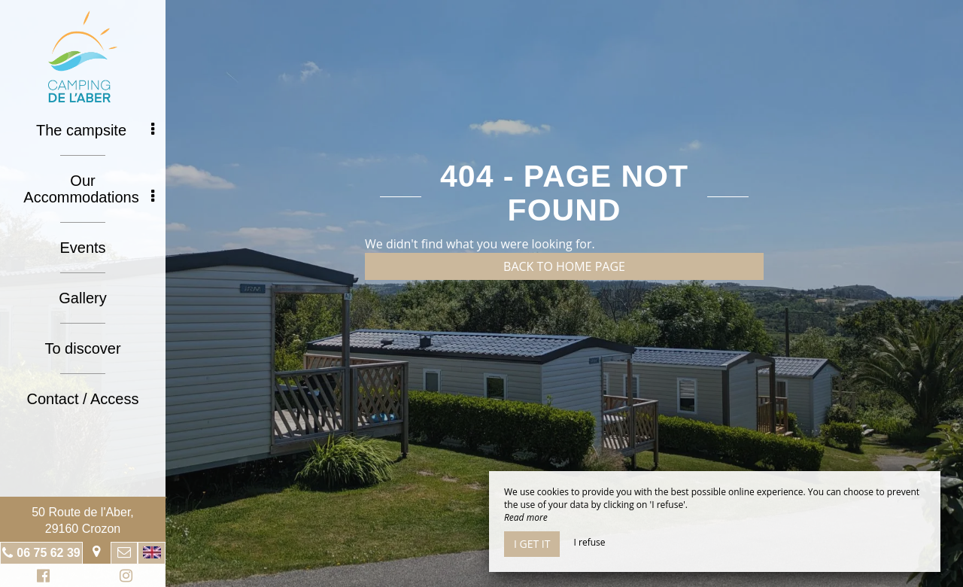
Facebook (41, 577)
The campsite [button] (95, 130)
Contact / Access (83, 399)
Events (82, 247)
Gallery (82, 298)
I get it (532, 544)
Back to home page (564, 266)
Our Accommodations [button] (88, 188)
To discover (82, 348)
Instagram (123, 577)
